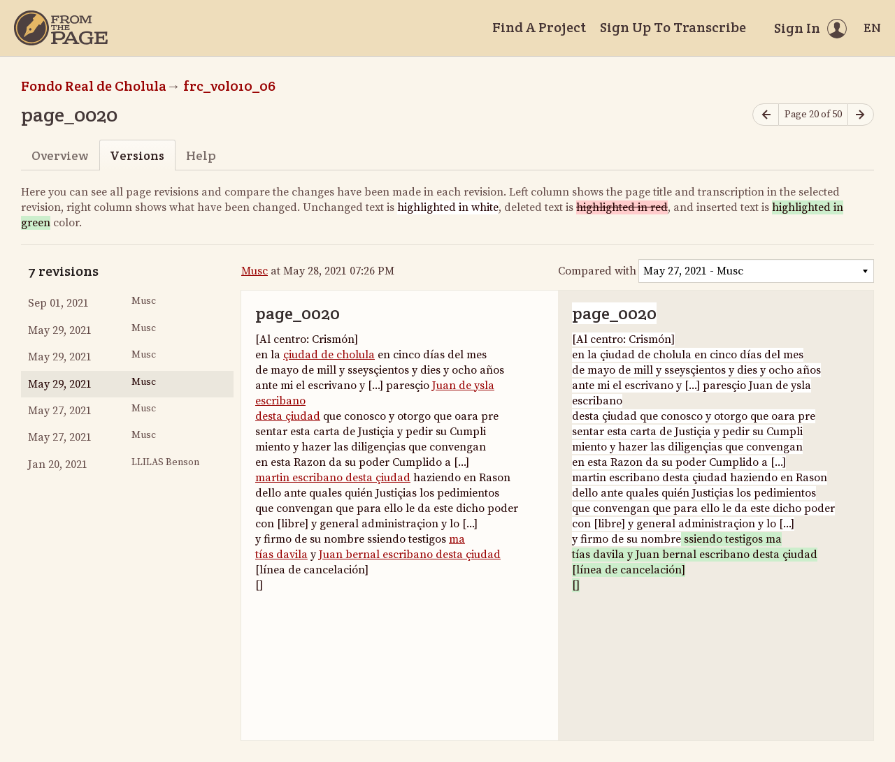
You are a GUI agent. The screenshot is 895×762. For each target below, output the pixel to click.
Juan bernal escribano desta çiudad (410, 555)
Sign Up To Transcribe (673, 27)
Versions (137, 155)
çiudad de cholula (329, 355)
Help (201, 155)
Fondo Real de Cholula (93, 86)
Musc (254, 271)
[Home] (61, 27)
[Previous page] (765, 114)
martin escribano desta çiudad (332, 478)
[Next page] (860, 114)
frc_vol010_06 (229, 86)
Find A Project (539, 27)
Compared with (597, 271)
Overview (59, 155)
